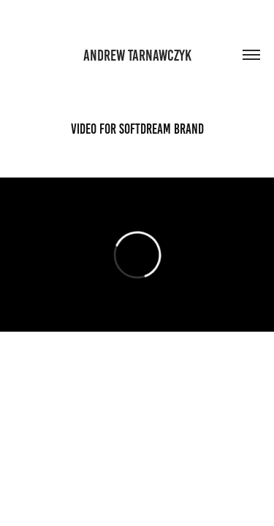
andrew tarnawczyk (137, 55)
